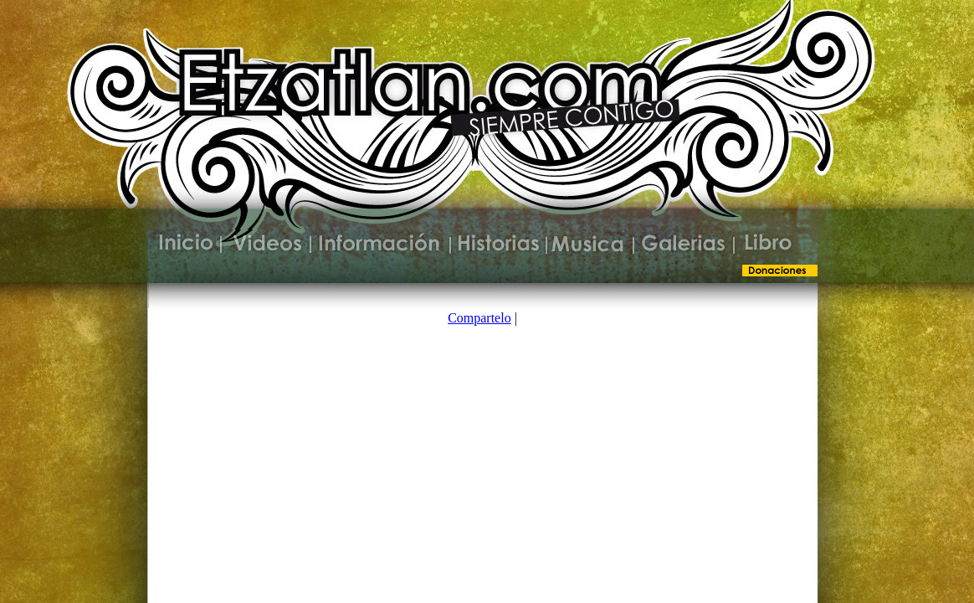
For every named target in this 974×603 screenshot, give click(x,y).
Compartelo (479, 318)
